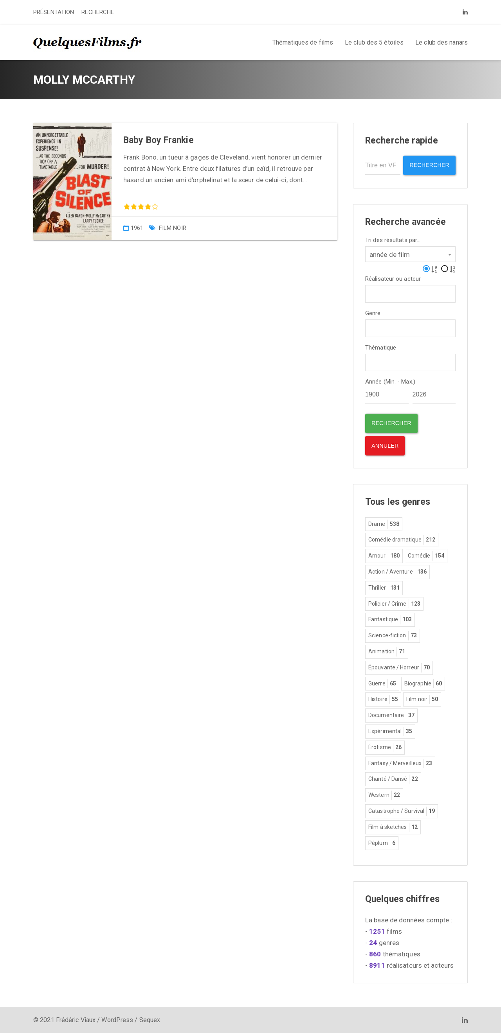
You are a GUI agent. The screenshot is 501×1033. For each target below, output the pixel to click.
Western (384, 795)
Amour (384, 555)
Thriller (384, 587)
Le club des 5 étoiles (374, 42)
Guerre (382, 683)
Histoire (383, 699)
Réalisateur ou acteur (393, 278)
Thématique (380, 347)
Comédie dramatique (401, 539)
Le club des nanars (441, 42)
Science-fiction (392, 635)
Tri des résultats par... (392, 239)
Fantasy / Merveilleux (400, 763)
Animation (386, 651)
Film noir (172, 227)
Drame (383, 524)
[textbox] (370, 292)
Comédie (426, 555)
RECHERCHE (97, 12)
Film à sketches (393, 827)
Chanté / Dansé (393, 779)
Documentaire (391, 715)
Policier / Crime (394, 603)
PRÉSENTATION (53, 12)
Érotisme (385, 747)
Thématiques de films (302, 42)
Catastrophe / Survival (401, 811)
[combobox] (410, 253)
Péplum (381, 842)
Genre (373, 313)
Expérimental (390, 731)
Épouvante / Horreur (399, 667)
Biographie (423, 683)
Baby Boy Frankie (158, 140)
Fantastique (390, 619)
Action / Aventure (397, 571)
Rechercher (428, 165)
